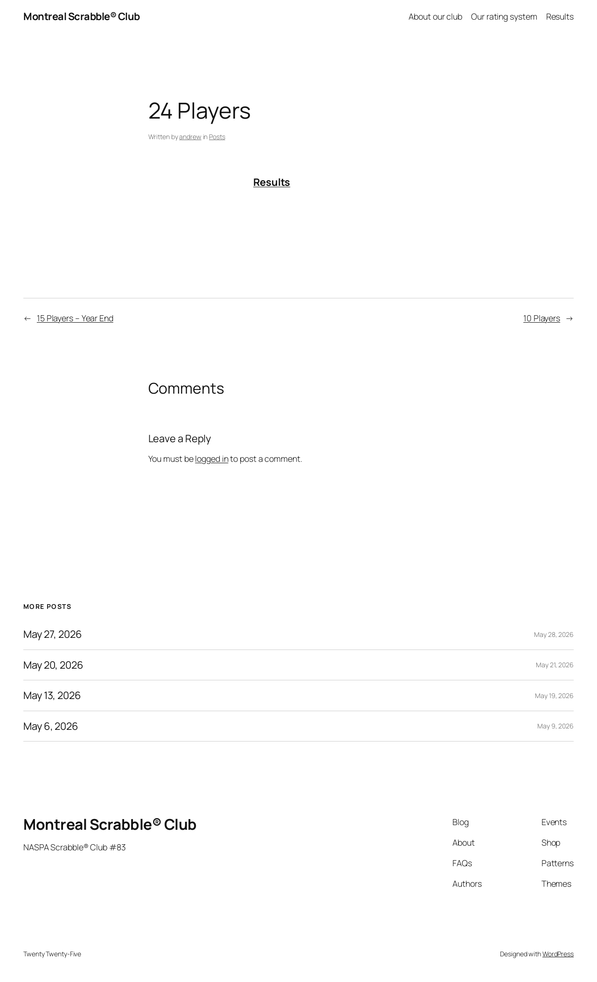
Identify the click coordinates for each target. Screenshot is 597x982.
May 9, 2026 (555, 725)
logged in (211, 458)
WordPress (558, 953)
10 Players (541, 318)
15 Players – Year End (75, 318)
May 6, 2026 (50, 726)
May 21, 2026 (555, 664)
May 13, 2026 (52, 695)
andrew (190, 136)
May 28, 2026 (554, 634)
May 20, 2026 (53, 665)
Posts (217, 136)
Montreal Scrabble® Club (81, 16)
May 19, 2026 (554, 695)
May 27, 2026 (52, 634)
